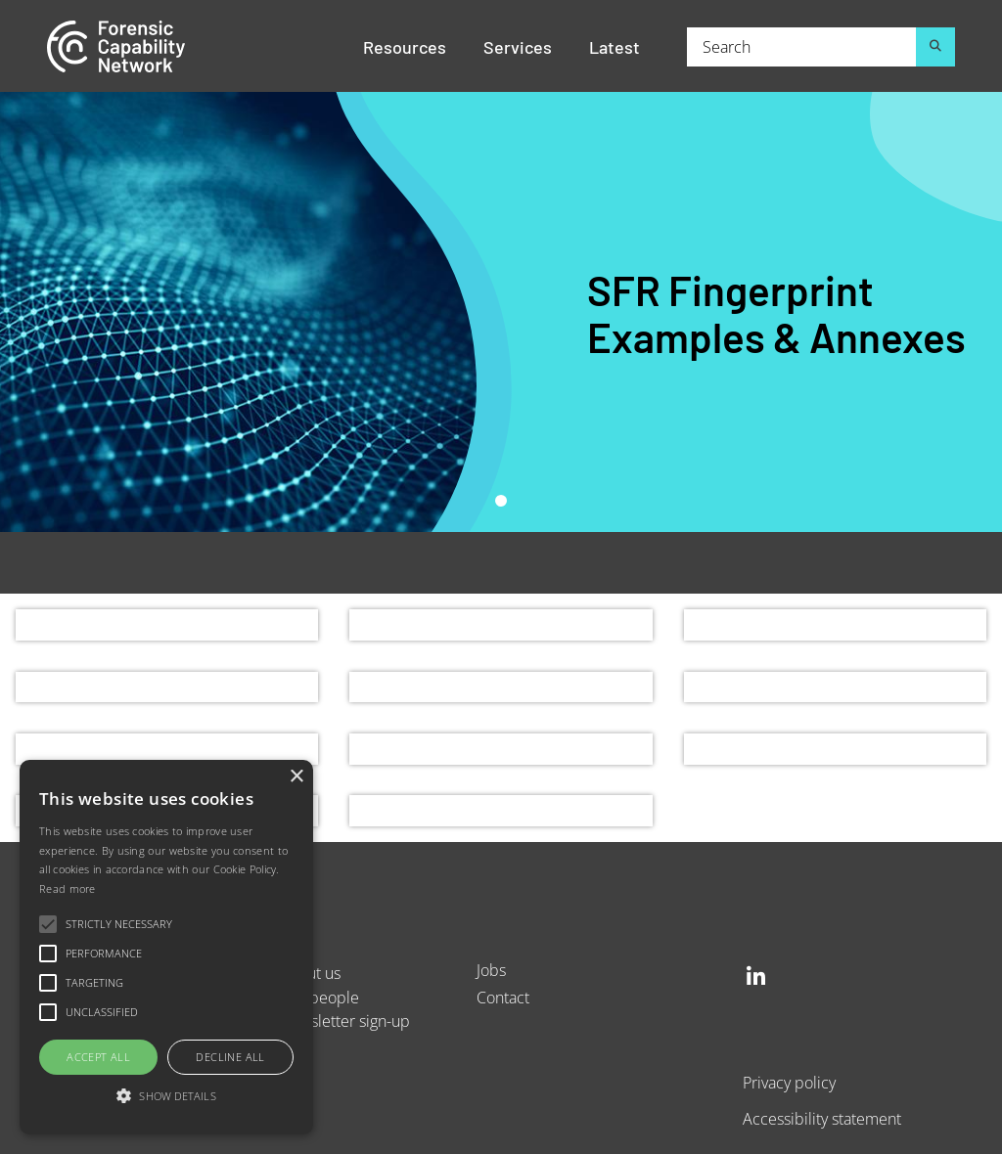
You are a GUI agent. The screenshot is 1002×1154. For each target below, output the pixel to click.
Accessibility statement (822, 1118)
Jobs (491, 969)
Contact (503, 997)
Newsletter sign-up (344, 1020)
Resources (404, 46)
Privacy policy (789, 1082)
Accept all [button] (98, 1056)
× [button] (296, 777)
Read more (67, 888)
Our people (319, 997)
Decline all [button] (230, 1056)
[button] (166, 1097)
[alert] (166, 947)
